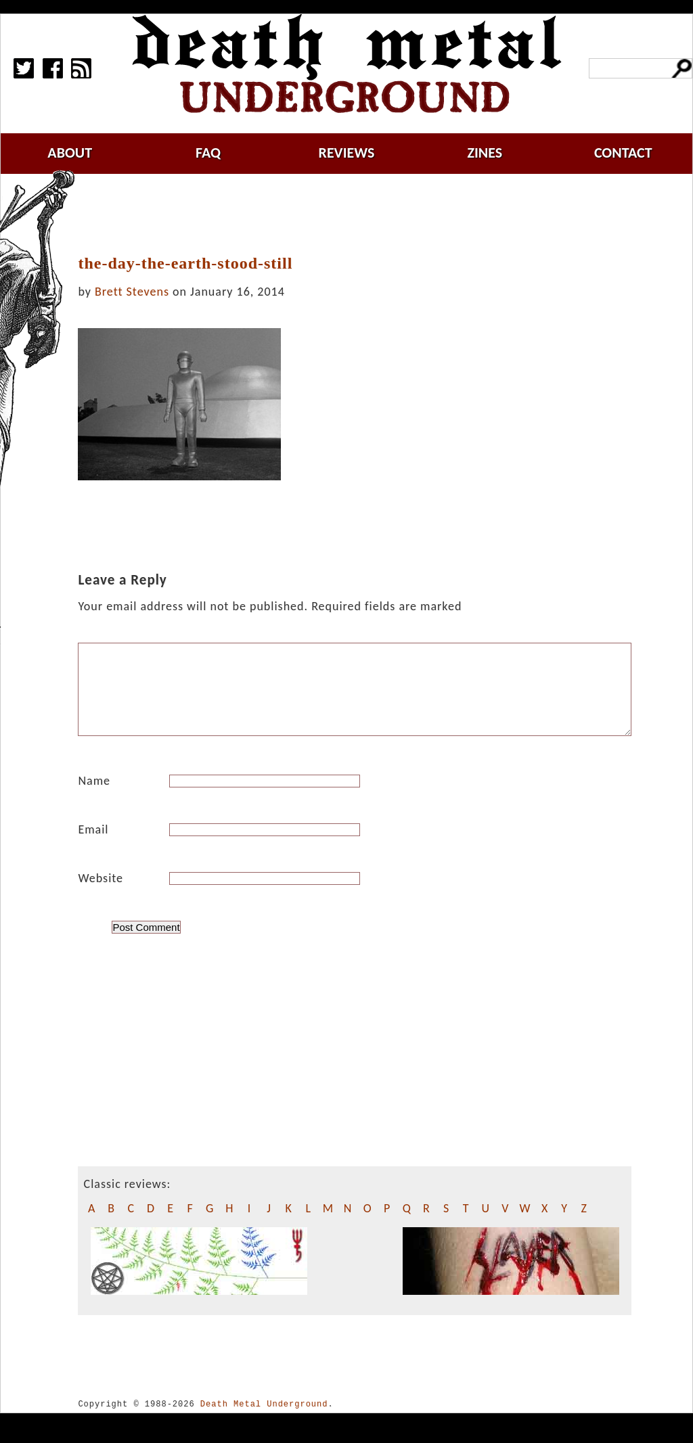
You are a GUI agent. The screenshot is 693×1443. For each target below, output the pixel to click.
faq (208, 152)
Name (94, 796)
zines (484, 152)
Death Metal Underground (264, 1420)
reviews (347, 152)
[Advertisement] (363, 214)
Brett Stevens (132, 291)
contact (623, 152)
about (69, 152)
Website (100, 894)
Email (93, 845)
